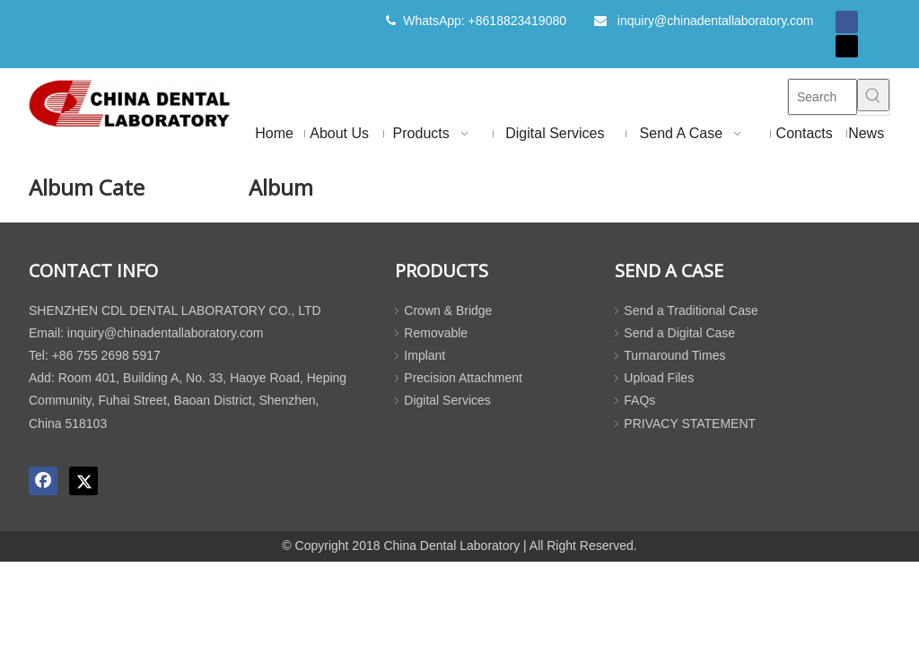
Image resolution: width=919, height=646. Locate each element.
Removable (436, 333)
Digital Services (447, 400)
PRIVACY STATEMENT (690, 423)
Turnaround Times (674, 355)
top (881, 569)
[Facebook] (847, 22)
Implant (424, 355)
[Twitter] (847, 46)
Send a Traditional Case (690, 310)
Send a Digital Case (679, 333)
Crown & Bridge (448, 310)
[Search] (822, 97)
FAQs (639, 400)
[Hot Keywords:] (873, 95)
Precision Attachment (463, 378)
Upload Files (659, 378)
